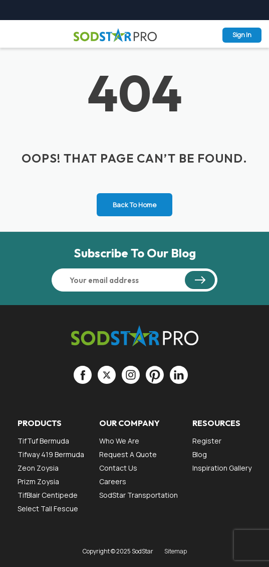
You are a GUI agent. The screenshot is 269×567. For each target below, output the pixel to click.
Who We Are (119, 441)
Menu (14, 35)
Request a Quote (128, 454)
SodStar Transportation (138, 495)
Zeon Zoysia (38, 468)
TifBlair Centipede (48, 495)
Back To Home (134, 204)
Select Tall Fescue (48, 508)
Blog (199, 454)
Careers (112, 481)
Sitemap (175, 551)
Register (206, 441)
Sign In (241, 35)
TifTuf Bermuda (43, 441)
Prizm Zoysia (38, 481)
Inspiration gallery (221, 468)
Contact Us (118, 468)
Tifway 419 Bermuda (51, 454)
